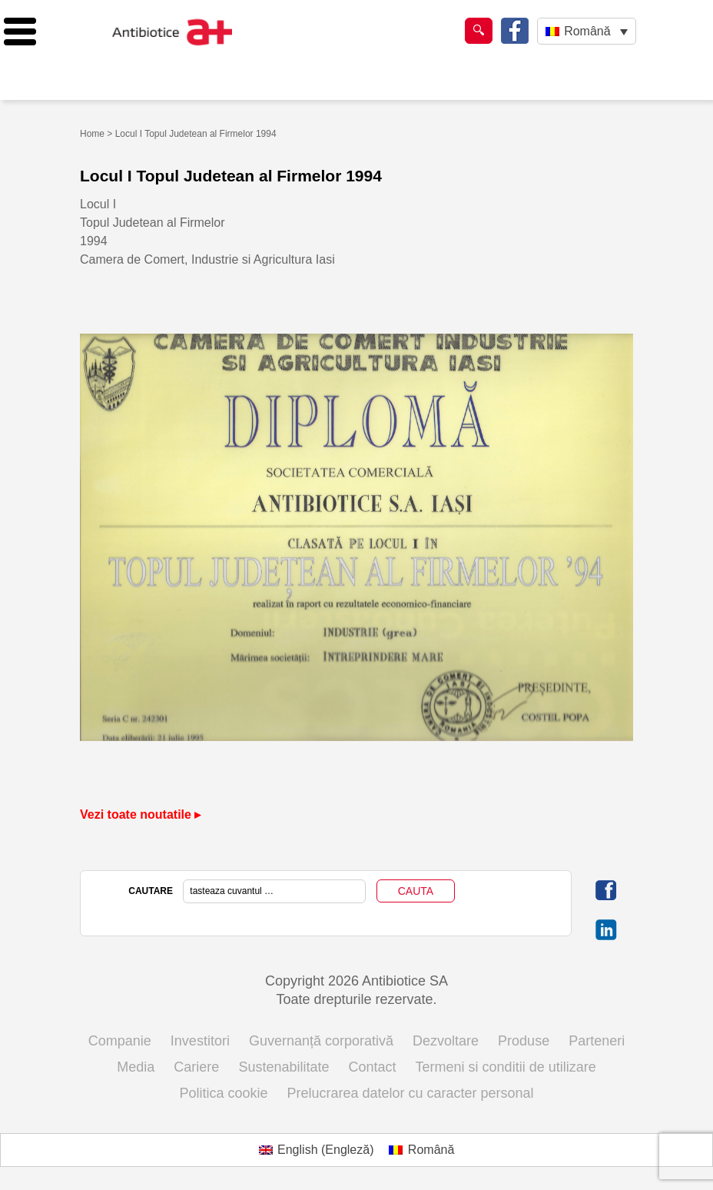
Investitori (200, 1041)
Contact (372, 1067)
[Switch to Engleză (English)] (316, 1150)
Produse (523, 1041)
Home (92, 133)
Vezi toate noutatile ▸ (140, 814)
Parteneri (597, 1041)
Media (135, 1067)
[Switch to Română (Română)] (421, 1150)
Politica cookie (223, 1093)
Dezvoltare (446, 1041)
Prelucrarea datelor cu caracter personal (410, 1093)
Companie (119, 1041)
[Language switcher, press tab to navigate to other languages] (586, 31)
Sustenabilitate (283, 1067)
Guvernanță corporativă (321, 1041)
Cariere (196, 1067)
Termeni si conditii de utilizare (506, 1067)
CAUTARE (150, 891)
